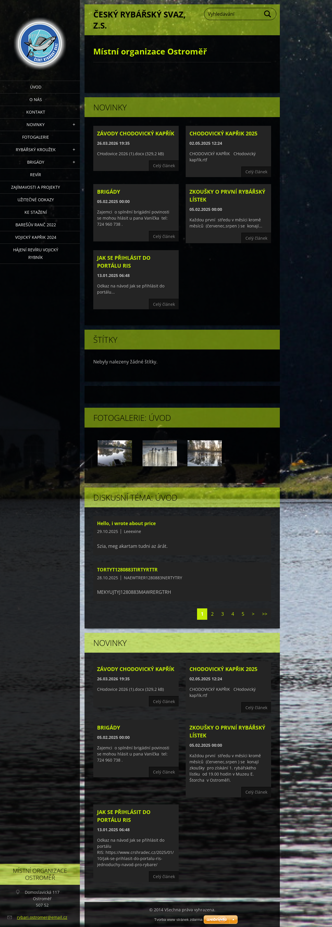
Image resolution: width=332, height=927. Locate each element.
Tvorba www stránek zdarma (178, 919)
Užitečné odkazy (35, 199)
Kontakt (35, 112)
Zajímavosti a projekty (35, 187)
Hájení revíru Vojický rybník (35, 253)
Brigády (35, 162)
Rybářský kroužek (36, 149)
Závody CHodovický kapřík (135, 133)
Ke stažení (35, 212)
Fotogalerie (35, 137)
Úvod (35, 87)
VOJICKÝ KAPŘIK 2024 (35, 237)
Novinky (36, 124)
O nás (35, 99)
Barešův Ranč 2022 (35, 224)
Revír (35, 174)
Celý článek (164, 165)
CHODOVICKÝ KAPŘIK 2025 (223, 133)
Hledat (268, 14)
